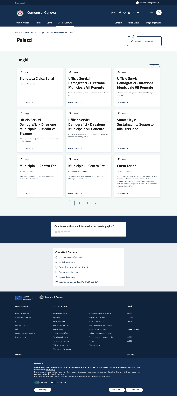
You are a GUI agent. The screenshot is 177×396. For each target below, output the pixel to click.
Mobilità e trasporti (96, 321)
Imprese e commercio (97, 317)
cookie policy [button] (50, 370)
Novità (38, 22)
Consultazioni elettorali (61, 337)
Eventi (129, 340)
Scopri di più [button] (43, 390)
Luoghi (41, 32)
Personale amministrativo (25, 333)
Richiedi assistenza (66, 262)
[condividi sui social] (135, 41)
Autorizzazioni (58, 329)
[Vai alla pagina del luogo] (26, 103)
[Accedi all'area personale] (147, 2)
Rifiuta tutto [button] (116, 390)
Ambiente (56, 317)
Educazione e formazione (62, 349)
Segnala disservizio (66, 276)
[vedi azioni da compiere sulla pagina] (147, 41)
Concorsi (118, 22)
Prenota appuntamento (68, 272)
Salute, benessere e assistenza (100, 333)
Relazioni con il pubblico (98, 329)
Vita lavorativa (94, 345)
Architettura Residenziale (57, 32)
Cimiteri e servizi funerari (62, 333)
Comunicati (131, 317)
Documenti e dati (21, 337)
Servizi (49, 22)
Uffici (17, 321)
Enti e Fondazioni (21, 325)
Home (17, 32)
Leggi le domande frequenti (70, 257)
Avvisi (129, 313)
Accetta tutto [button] (134, 390)
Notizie (129, 321)
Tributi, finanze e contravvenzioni (101, 337)
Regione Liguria (20, 3)
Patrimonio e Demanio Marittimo (101, 325)
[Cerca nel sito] (159, 12)
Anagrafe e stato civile (61, 325)
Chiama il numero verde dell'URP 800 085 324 (78, 281)
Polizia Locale (133, 22)
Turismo (92, 341)
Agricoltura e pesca (60, 313)
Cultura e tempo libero (61, 341)
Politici (17, 329)
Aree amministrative (23, 317)
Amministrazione (23, 22)
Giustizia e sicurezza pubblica (100, 313)
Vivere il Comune (65, 22)
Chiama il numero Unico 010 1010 (73, 267)
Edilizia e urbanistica (60, 345)
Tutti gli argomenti (153, 22)
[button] (154, 65)
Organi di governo (22, 313)
